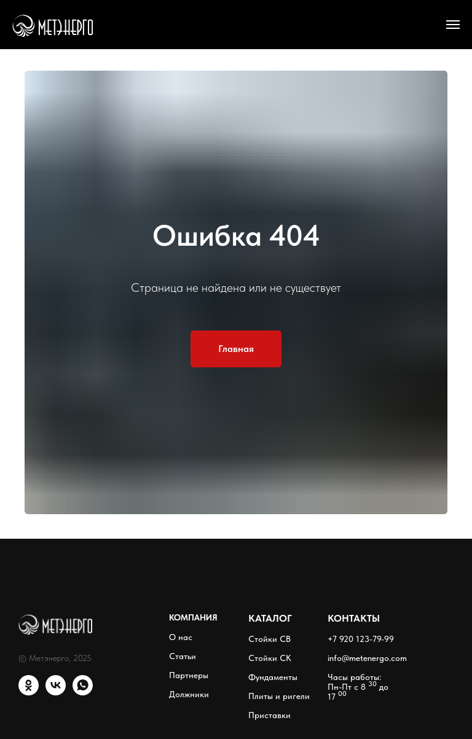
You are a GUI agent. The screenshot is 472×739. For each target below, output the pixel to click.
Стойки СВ (269, 639)
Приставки (269, 715)
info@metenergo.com (367, 658)
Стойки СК (269, 658)
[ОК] (28, 692)
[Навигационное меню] (453, 24)
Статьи (182, 656)
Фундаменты (272, 677)
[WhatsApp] (83, 692)
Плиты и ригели (279, 696)
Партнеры (188, 675)
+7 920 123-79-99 (361, 639)
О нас (180, 637)
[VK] (55, 692)
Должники (189, 694)
